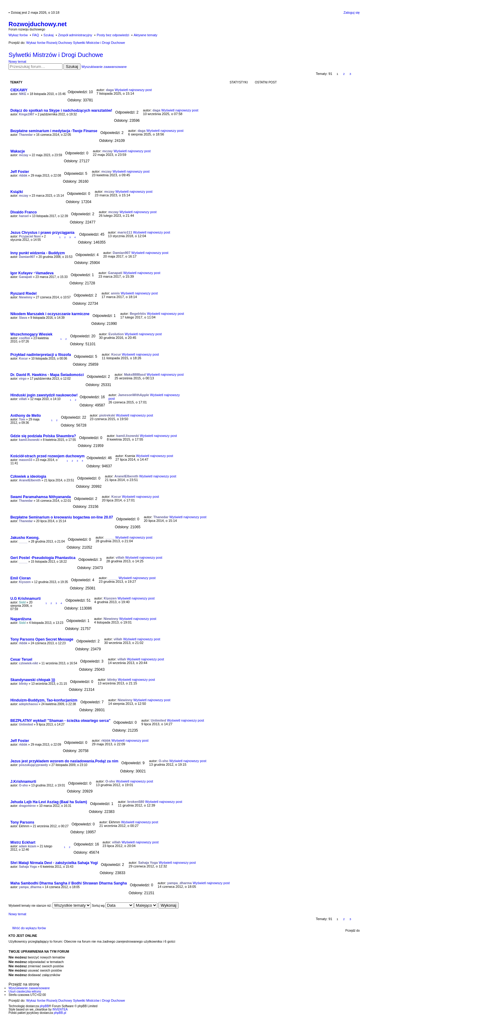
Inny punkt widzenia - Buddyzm (37, 253)
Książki (16, 192)
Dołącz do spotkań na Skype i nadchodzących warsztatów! (61, 110)
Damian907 (27, 256)
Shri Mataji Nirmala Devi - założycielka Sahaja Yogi (54, 863)
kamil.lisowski (29, 439)
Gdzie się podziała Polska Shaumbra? (43, 436)
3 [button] (350, 74)
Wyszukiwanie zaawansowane (104, 67)
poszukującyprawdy (33, 765)
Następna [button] (357, 74)
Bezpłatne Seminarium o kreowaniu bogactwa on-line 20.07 (61, 517)
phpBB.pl (60, 1012)
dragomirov (27, 805)
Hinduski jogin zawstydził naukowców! (44, 395)
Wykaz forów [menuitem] (18, 35)
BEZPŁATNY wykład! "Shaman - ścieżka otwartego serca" (60, 721)
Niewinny (25, 297)
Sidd (22, 602)
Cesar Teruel (21, 659)
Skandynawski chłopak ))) (32, 680)
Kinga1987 (26, 114)
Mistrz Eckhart (22, 842)
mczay (23, 155)
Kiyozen (24, 582)
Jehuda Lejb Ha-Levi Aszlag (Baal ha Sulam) (48, 802)
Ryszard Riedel (23, 293)
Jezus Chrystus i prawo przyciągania (42, 232)
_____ (23, 541)
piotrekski (107, 415)
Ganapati (25, 277)
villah (23, 399)
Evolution (116, 334)
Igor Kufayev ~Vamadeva (32, 273)
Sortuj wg (112, 905)
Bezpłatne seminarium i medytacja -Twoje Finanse (53, 131)
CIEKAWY (18, 90)
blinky (23, 683)
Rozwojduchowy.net (38, 24)
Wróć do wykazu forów (29, 928)
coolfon (24, 338)
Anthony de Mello (25, 415)
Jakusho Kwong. (24, 538)
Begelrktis (138, 313)
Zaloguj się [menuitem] (352, 12)
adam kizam (27, 846)
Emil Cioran (20, 578)
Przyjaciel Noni (30, 236)
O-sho (163, 761)
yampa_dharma (30, 887)
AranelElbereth (30, 480)
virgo (22, 378)
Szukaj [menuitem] (49, 35)
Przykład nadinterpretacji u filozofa (40, 355)
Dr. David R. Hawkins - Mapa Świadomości (47, 375)
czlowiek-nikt (28, 663)
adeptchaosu (28, 704)
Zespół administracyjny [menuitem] (75, 35)
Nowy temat (17, 61)
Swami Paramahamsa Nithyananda (40, 497)
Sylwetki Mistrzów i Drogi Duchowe (56, 54)
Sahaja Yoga (28, 866)
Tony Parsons (22, 822)
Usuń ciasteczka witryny (25, 991)
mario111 (124, 232)
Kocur (23, 358)
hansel (24, 216)
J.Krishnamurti (23, 781)
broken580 (135, 801)
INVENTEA (60, 1009)
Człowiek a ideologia (28, 476)
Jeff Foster (19, 172)
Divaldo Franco (23, 212)
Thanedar (26, 134)
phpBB (44, 1006)
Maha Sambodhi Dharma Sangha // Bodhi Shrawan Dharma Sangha (68, 883)
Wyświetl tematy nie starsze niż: (50, 905)
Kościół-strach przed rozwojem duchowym (47, 456)
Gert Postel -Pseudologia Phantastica (42, 558)
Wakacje (17, 151)
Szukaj (72, 66)
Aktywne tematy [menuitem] (145, 35)
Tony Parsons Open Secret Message (41, 639)
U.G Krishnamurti (25, 598)
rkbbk (23, 175)
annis (115, 293)
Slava (23, 317)
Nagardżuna (20, 619)
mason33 (25, 460)
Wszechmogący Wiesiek (31, 334)
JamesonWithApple (133, 395)
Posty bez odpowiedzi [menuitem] (113, 35)
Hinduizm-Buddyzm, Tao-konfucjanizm (43, 700)
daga (110, 90)
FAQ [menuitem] (35, 35)
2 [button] (344, 74)
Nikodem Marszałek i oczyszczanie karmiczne (49, 314)
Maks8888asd (135, 374)
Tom (22, 419)
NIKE (22, 94)
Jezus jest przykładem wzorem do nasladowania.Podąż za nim (64, 761)
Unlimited (26, 724)
